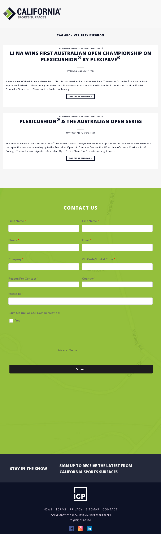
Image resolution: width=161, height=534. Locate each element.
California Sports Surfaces (74, 48)
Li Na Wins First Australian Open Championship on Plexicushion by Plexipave (80, 56)
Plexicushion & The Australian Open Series (80, 121)
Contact (110, 509)
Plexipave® (97, 48)
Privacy (76, 509)
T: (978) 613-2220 (80, 520)
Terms (61, 509)
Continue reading (80, 96)
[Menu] (155, 14)
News (47, 509)
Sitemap (92, 509)
